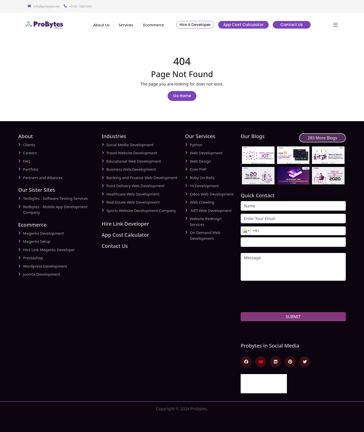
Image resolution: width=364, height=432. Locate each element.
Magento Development (43, 233)
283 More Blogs (322, 138)
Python (196, 144)
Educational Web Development (133, 161)
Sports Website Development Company (141, 210)
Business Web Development (131, 169)
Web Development (206, 152)
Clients (29, 144)
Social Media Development (130, 144)
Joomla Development (41, 274)
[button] (246, 231)
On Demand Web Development (205, 235)
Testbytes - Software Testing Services (55, 198)
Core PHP (198, 169)
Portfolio (30, 169)
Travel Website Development (131, 152)
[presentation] (279, 306)
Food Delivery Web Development (135, 185)
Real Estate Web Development (133, 202)
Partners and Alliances (43, 177)
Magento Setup (36, 241)
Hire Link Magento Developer (49, 249)
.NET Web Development (211, 210)
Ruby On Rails (202, 177)
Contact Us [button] (291, 24)
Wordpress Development (45, 266)
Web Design (200, 161)
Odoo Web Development (212, 194)
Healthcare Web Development (133, 194)
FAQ (26, 161)
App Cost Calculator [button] (243, 24)
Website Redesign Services (205, 221)
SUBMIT (293, 316)
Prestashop (33, 257)
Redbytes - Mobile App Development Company (55, 209)
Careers (30, 152)
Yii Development (204, 185)
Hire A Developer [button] (195, 24)
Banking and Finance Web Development (141, 177)
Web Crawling (202, 202)
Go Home (182, 95)
